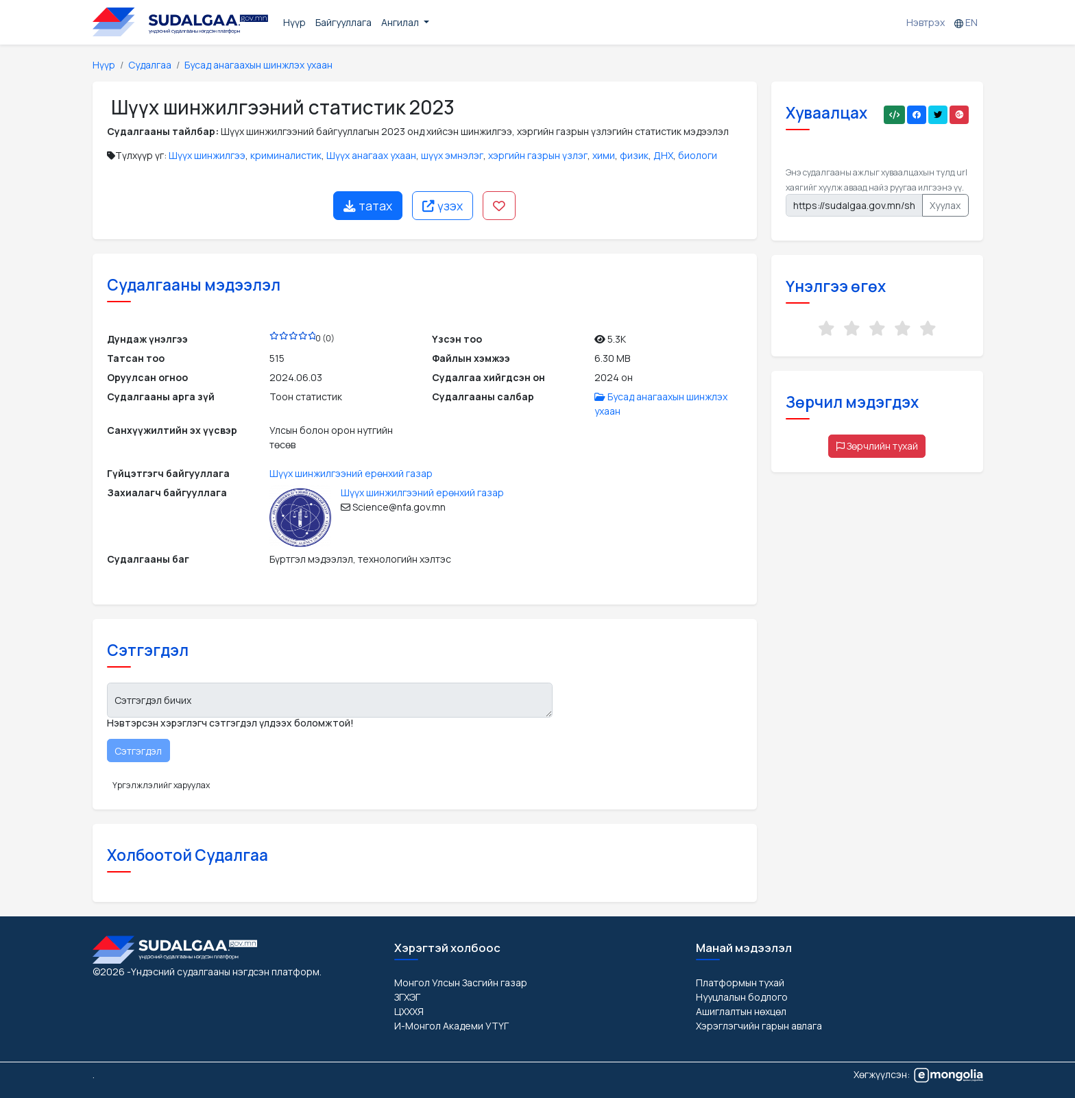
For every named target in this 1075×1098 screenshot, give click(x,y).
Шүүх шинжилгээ (207, 155)
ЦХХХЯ (409, 1011)
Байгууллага (343, 22)
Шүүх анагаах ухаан (371, 155)
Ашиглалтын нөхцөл (741, 1011)
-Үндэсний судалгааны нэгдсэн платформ (223, 971)
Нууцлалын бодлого (742, 996)
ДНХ (663, 155)
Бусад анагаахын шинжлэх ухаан (258, 64)
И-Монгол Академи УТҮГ (451, 1025)
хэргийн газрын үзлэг (538, 155)
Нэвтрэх (925, 22)
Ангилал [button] (401, 22)
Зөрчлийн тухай (877, 445)
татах (367, 205)
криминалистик (286, 155)
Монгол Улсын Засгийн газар (460, 982)
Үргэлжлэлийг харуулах (161, 785)
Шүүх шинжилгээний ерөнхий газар (351, 473)
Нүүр (294, 22)
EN (966, 22)
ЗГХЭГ (407, 996)
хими (603, 155)
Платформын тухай (740, 982)
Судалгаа (149, 64)
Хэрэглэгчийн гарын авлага (759, 1025)
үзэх (442, 205)
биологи (697, 155)
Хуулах (945, 205)
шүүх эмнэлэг (452, 155)
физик (634, 155)
